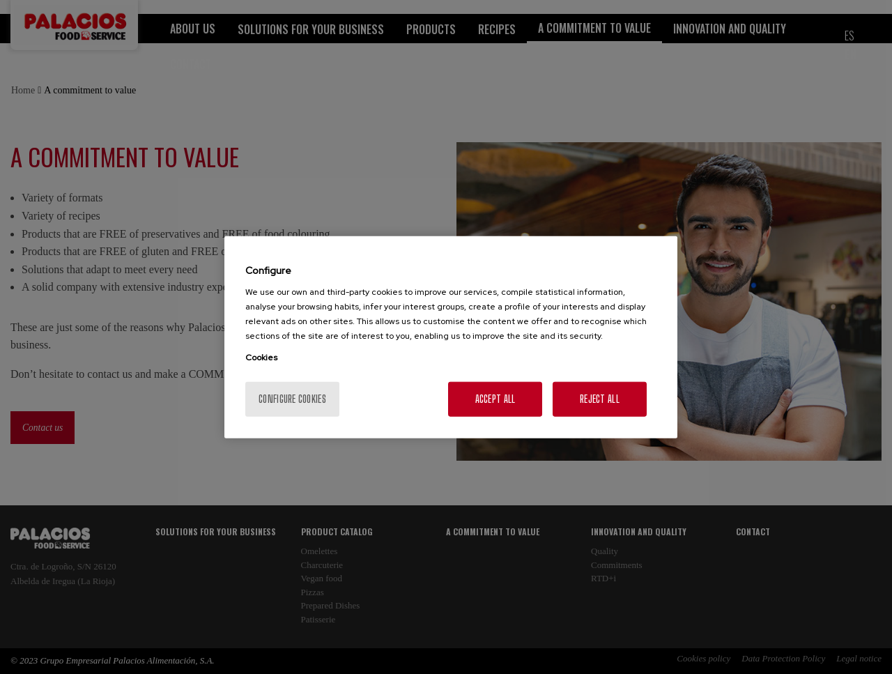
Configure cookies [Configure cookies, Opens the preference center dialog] (292, 399)
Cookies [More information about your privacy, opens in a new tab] (261, 357)
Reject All (600, 399)
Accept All (495, 399)
